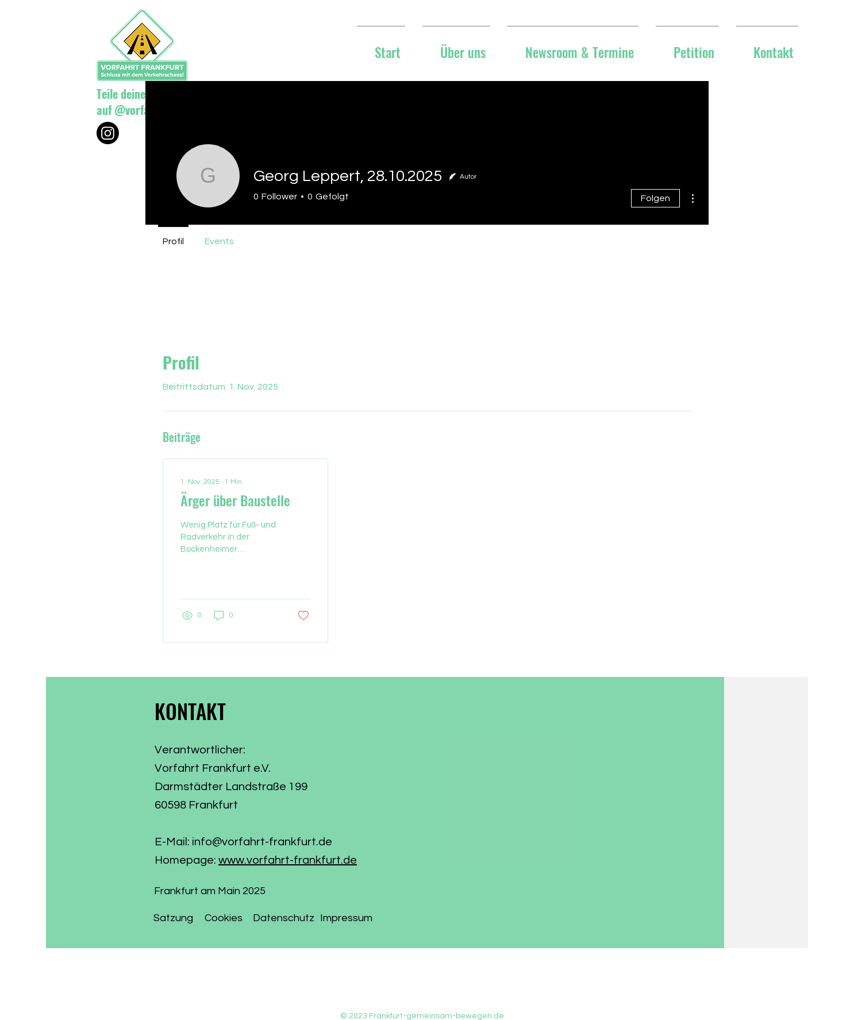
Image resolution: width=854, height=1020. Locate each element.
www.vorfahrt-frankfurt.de (287, 860)
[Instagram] (108, 133)
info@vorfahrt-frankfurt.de (262, 842)
